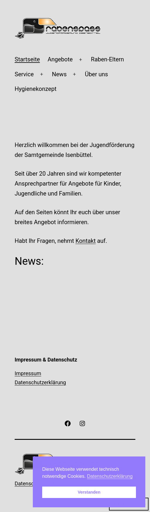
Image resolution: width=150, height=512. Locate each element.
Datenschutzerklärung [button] (110, 476)
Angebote (60, 59)
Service (24, 74)
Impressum (28, 373)
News (59, 74)
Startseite (27, 59)
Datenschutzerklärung (40, 382)
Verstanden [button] (89, 492)
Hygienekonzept (36, 88)
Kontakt (86, 240)
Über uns (96, 74)
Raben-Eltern (107, 59)
